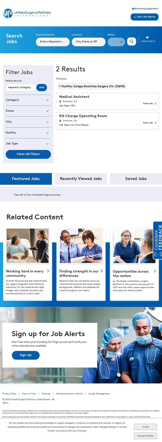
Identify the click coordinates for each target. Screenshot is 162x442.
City (9, 121)
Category (12, 100)
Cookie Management (99, 394)
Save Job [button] (148, 103)
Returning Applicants (145, 9)
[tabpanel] (81, 194)
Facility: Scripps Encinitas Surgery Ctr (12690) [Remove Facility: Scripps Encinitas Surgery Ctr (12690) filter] (93, 86)
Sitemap (46, 394)
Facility (11, 132)
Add (41, 87)
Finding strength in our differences (79, 274)
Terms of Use (29, 394)
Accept (145, 427)
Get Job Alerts (144, 17)
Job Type (12, 143)
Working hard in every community (25, 274)
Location (77, 35)
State (10, 111)
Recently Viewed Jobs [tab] (81, 179)
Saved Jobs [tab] (136, 179)
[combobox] (89, 42)
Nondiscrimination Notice (69, 394)
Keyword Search (45, 35)
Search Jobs (131, 41)
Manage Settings (145, 436)
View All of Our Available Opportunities (37, 195)
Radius (111, 35)
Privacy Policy (9, 394)
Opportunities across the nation (131, 274)
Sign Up (25, 355)
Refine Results (14, 81)
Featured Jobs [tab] (26, 179)
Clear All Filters (28, 154)
